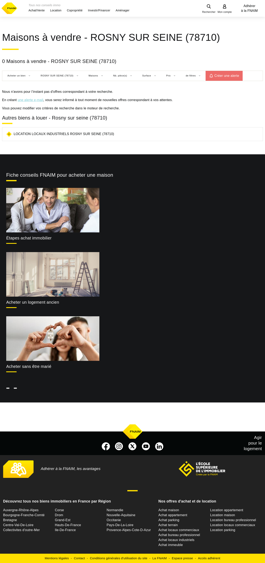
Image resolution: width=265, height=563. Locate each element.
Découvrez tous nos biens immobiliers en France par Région (57, 501)
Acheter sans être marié (28, 366)
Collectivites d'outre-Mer (21, 530)
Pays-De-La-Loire (120, 525)
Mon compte (225, 12)
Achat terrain (168, 525)
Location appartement (226, 510)
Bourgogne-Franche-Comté (24, 515)
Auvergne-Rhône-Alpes (21, 510)
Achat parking (168, 520)
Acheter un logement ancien (32, 302)
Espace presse (182, 558)
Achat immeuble (170, 545)
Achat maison (168, 510)
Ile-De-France (65, 530)
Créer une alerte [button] (226, 75)
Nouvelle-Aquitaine (121, 515)
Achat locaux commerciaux (178, 530)
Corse (59, 510)
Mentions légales (57, 558)
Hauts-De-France (68, 525)
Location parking (222, 530)
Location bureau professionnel (233, 520)
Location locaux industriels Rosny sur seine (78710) (64, 134)
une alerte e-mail (30, 100)
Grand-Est (62, 520)
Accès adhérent (209, 558)
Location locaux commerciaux (232, 525)
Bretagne (10, 520)
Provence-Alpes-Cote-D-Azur (129, 530)
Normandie (115, 510)
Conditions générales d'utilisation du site (118, 558)
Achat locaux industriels (176, 540)
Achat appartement (172, 515)
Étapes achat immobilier (29, 238)
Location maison (222, 515)
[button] (36, 10)
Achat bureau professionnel (179, 535)
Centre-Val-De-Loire (18, 525)
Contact (79, 558)
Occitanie (114, 520)
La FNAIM (159, 558)
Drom (59, 515)
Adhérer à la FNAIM (249, 8)
